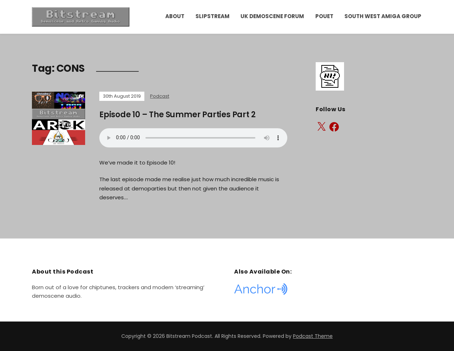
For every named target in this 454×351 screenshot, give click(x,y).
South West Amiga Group (382, 16)
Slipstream (212, 16)
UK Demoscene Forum (272, 16)
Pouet (324, 16)
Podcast (159, 96)
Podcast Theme (313, 336)
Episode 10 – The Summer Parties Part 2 (177, 114)
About (174, 16)
